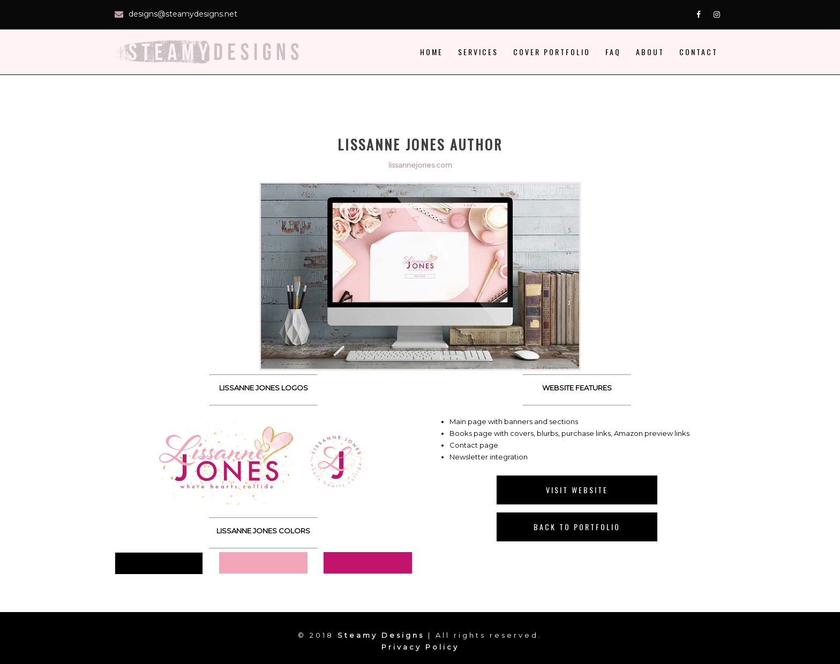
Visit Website (577, 489)
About (650, 51)
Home (431, 51)
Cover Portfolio (551, 51)
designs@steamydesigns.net (183, 14)
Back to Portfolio (577, 526)
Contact (698, 51)
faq (613, 51)
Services (478, 51)
